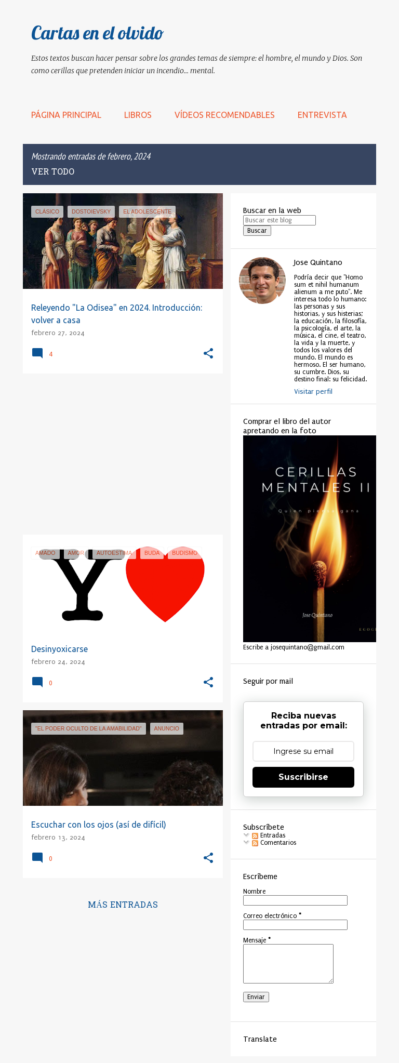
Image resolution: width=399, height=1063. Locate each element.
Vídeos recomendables (225, 114)
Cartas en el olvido (97, 32)
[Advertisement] (119, 454)
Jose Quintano (318, 262)
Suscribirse (303, 777)
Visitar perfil (313, 391)
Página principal (66, 114)
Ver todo (52, 172)
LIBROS (138, 114)
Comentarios (274, 842)
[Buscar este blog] (279, 220)
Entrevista (322, 114)
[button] (208, 354)
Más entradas (123, 905)
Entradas (268, 835)
